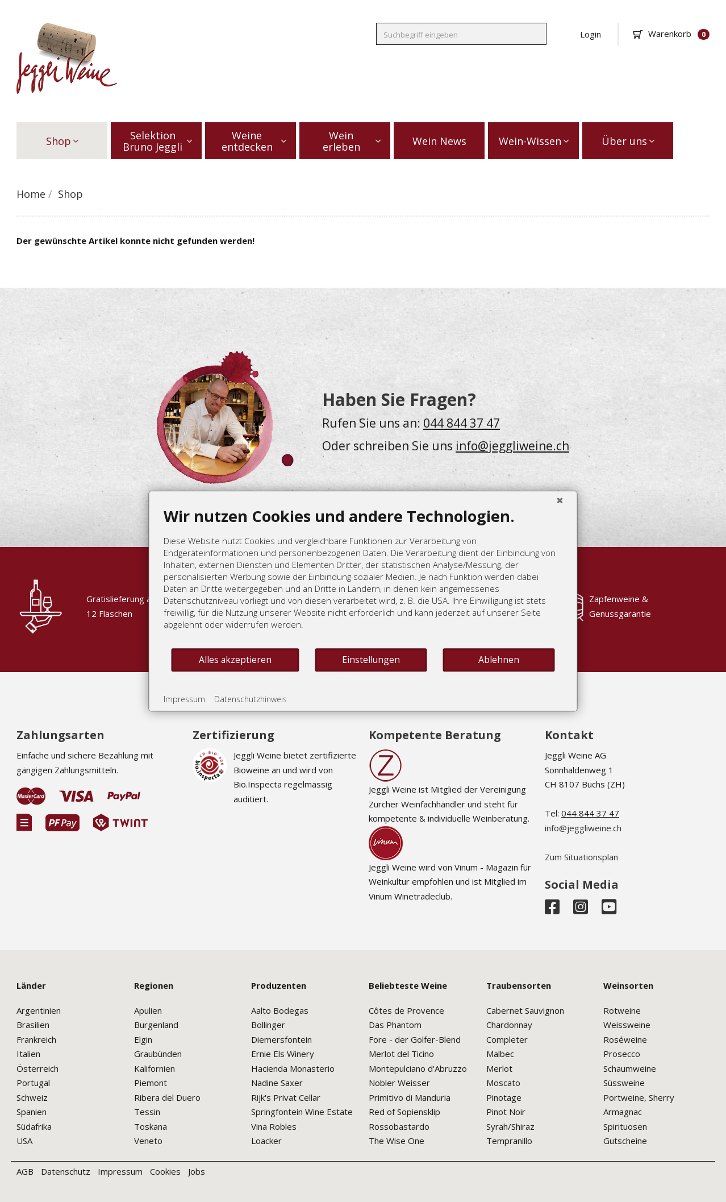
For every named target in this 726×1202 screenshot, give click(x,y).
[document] (363, 576)
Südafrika (34, 1126)
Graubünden (158, 1053)
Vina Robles (274, 1126)
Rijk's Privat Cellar (285, 1097)
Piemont (150, 1082)
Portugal (33, 1082)
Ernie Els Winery (282, 1053)
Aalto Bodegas (279, 1010)
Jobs (196, 1171)
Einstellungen (371, 659)
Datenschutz (65, 1171)
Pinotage (503, 1097)
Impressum (120, 1171)
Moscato (503, 1082)
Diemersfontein (281, 1039)
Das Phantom (395, 1024)
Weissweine (626, 1024)
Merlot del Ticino (401, 1053)
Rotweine (622, 1010)
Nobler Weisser (399, 1082)
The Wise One (396, 1140)
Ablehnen (498, 659)
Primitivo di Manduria (409, 1097)
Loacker (266, 1140)
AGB (25, 1171)
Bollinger (268, 1024)
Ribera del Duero (167, 1097)
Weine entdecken (254, 141)
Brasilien (32, 1024)
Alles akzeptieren (235, 659)
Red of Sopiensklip (404, 1111)
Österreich (37, 1068)
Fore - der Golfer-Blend (415, 1039)
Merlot (499, 1068)
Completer (507, 1039)
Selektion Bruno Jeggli (157, 141)
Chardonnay (509, 1024)
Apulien (148, 1010)
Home (30, 194)
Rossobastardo (399, 1126)
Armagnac (622, 1111)
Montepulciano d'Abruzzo (418, 1068)
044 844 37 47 (461, 423)
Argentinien (38, 1010)
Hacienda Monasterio (293, 1068)
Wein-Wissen (534, 141)
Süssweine (624, 1082)
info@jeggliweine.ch (512, 446)
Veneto (148, 1140)
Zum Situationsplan (581, 857)
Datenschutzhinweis (250, 699)
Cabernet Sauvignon (525, 1010)
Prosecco (621, 1053)
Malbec (500, 1053)
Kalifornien (154, 1068)
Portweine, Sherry (638, 1097)
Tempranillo (509, 1140)
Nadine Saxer (277, 1082)
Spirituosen (625, 1126)
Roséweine (625, 1039)
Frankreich (36, 1039)
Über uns (628, 141)
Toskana (150, 1126)
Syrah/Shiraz (510, 1126)
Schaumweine (629, 1068)
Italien (28, 1053)
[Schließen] (560, 499)
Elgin (143, 1039)
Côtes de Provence (406, 1010)
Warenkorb (671, 33)
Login (590, 34)
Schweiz (32, 1097)
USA (24, 1140)
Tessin (147, 1111)
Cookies (165, 1171)
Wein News (439, 141)
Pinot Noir (505, 1111)
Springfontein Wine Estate (302, 1111)
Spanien (31, 1111)
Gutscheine (625, 1140)
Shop (62, 141)
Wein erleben (352, 141)
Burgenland (156, 1024)
